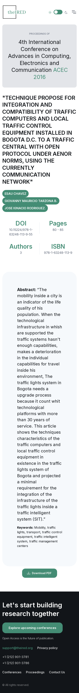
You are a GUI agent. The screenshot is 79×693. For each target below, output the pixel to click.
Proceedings (35, 672)
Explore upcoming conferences (32, 628)
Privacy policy (47, 648)
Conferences (11, 672)
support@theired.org (17, 648)
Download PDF (39, 573)
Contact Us (57, 672)
